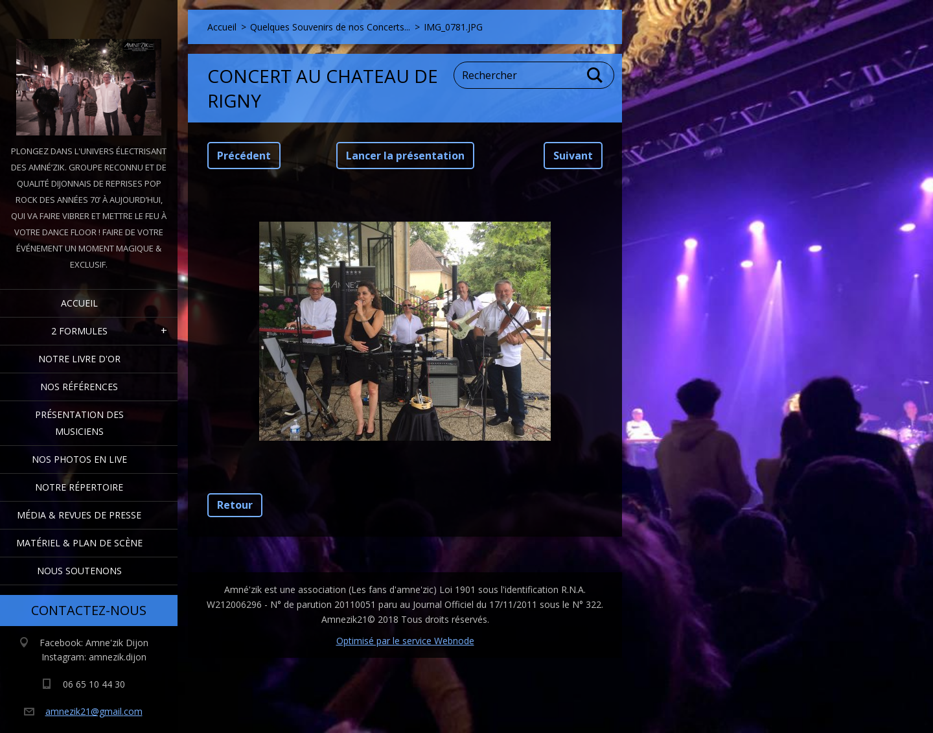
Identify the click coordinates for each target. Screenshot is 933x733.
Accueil (79, 303)
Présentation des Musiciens (79, 422)
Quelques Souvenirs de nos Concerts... (330, 27)
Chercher (595, 75)
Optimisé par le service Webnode (405, 640)
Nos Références (79, 386)
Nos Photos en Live (79, 459)
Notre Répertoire (79, 487)
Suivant (573, 155)
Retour (235, 505)
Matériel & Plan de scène (79, 543)
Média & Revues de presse (79, 515)
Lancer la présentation (405, 155)
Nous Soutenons (79, 570)
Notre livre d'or (79, 359)
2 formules (79, 331)
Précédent (244, 155)
